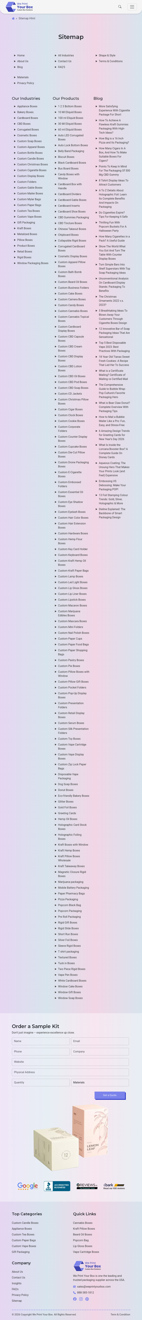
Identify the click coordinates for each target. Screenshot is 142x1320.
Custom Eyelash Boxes (72, 512)
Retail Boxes (24, 251)
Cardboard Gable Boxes (72, 200)
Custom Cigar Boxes (70, 409)
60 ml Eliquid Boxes (70, 129)
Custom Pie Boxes (69, 666)
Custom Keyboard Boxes (73, 555)
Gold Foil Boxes (67, 807)
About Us (22, 61)
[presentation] (38, 1095)
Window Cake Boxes (70, 986)
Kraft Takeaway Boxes (71, 866)
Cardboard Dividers (69, 194)
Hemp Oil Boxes (67, 819)
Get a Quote (109, 1095)
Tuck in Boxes (66, 963)
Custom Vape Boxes (29, 216)
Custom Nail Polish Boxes (73, 632)
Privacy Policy (25, 83)
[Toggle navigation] (132, 6)
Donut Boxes (65, 790)
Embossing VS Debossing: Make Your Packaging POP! (112, 485)
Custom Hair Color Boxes (73, 517)
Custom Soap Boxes (29, 141)
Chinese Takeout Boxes (72, 229)
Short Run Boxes (68, 934)
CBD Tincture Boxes (70, 223)
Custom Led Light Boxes (73, 582)
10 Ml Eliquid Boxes (70, 112)
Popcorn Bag (81, 1240)
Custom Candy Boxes (71, 305)
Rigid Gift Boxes (67, 922)
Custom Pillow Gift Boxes (73, 681)
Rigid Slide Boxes (68, 928)
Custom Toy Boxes (69, 738)
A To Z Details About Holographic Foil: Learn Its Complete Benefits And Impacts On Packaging (113, 198)
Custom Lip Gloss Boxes (73, 588)
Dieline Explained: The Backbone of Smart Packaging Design (112, 513)
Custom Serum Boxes (71, 723)
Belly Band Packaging (71, 151)
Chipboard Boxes (68, 234)
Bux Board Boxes (68, 168)
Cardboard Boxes (27, 118)
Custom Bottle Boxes (30, 152)
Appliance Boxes (27, 106)
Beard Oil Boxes (82, 1234)
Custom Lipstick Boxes (72, 599)
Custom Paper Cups (70, 638)
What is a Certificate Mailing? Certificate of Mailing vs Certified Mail (113, 375)
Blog (20, 67)
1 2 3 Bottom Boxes (70, 106)
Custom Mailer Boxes (30, 193)
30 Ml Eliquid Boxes (70, 123)
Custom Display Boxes (30, 176)
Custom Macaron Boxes (72, 605)
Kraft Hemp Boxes (69, 850)
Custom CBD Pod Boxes (72, 382)
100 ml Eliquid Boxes (70, 118)
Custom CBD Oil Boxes (72, 376)
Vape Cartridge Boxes (86, 1252)
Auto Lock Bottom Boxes (73, 145)
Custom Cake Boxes (70, 293)
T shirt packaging (68, 951)
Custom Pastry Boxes (71, 660)
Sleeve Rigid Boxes (69, 945)
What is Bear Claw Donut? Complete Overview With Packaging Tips (114, 407)
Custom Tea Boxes (28, 211)
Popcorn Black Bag (69, 905)
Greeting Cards (67, 813)
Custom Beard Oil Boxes (72, 282)
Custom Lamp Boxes (70, 576)
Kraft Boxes (24, 228)
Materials (23, 77)
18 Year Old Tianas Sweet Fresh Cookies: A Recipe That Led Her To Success (114, 361)
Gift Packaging (26, 222)
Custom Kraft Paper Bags (73, 570)
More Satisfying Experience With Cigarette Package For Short (114, 110)
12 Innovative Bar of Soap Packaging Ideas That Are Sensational (114, 333)
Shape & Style (107, 55)
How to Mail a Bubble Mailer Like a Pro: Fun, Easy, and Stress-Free (112, 421)
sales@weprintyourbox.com (94, 1286)
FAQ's (15, 1289)
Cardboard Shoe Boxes (72, 211)
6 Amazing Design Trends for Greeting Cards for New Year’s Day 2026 (114, 435)
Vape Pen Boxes (68, 974)
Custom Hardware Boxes (73, 533)
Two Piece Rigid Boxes (72, 969)
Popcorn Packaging (70, 911)
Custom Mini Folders (70, 627)
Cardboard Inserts (69, 205)
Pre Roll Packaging (69, 916)
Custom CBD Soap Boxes (73, 387)
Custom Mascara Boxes (72, 621)
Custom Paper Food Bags (73, 644)
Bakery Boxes (25, 112)
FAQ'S (61, 67)
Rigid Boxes (24, 257)
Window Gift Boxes (69, 992)
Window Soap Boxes (70, 998)
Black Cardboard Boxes (72, 162)
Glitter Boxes (65, 801)
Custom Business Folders (73, 287)
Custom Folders (27, 181)
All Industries (66, 55)
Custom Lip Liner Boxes (72, 594)
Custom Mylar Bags (29, 199)
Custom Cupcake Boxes (72, 446)
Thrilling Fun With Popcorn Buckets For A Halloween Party (113, 226)
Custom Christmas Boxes (32, 164)
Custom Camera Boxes (72, 299)
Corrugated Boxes (28, 129)
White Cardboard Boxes (72, 980)
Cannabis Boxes (83, 1223)
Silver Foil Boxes (68, 940)
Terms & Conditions (111, 61)
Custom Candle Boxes (30, 158)
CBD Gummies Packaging (73, 217)
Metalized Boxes (27, 234)
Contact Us (65, 61)
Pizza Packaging (68, 899)
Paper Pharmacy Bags (71, 893)
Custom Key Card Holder (73, 549)
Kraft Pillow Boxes (84, 1228)
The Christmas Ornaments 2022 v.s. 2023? (111, 300)
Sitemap (17, 1300)
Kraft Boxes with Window (73, 844)
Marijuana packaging (70, 882)
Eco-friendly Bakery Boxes (73, 795)
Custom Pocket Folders (72, 687)
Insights (17, 1283)
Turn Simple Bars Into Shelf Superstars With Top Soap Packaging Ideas (114, 268)
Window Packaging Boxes (32, 263)
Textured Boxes (67, 957)
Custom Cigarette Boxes (32, 170)
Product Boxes (26, 245)
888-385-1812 (85, 1292)
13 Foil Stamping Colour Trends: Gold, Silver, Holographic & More (113, 499)
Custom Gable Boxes (30, 187)
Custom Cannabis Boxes (73, 311)
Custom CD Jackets (70, 393)
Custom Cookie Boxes (71, 421)
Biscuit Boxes (66, 157)
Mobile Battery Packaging (73, 887)
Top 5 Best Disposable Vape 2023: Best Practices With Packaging (114, 347)
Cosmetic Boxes (27, 135)
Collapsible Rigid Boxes (72, 240)
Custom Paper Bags (29, 205)
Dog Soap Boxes (68, 784)
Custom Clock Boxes (70, 415)
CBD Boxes (24, 123)
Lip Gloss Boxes (82, 1246)
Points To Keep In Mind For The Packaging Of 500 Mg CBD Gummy (114, 170)
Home (21, 55)
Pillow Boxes (25, 240)
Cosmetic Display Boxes (72, 256)
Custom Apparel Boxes (31, 147)
